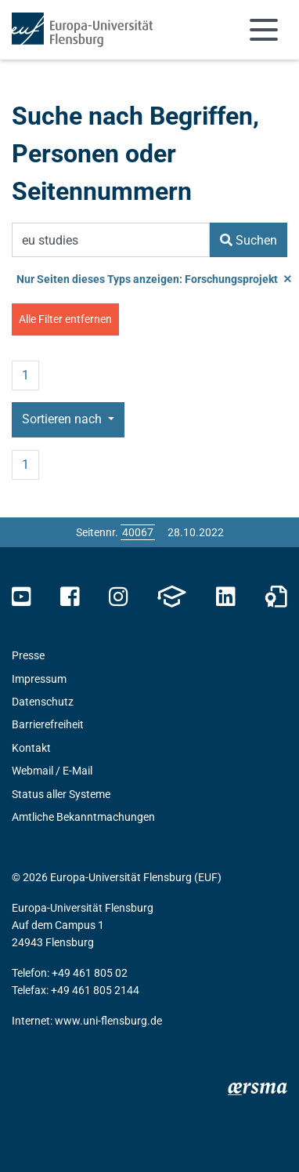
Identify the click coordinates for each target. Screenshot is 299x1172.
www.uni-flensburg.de (108, 1020)
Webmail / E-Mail (52, 770)
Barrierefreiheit (48, 724)
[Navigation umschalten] (263, 29)
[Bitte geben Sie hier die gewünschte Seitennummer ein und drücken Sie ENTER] (138, 532)
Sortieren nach (63, 419)
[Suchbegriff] (111, 240)
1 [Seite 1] (25, 375)
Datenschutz (43, 701)
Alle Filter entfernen (65, 319)
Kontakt (31, 748)
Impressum (39, 679)
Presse (28, 655)
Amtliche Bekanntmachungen (83, 817)
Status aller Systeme (61, 794)
